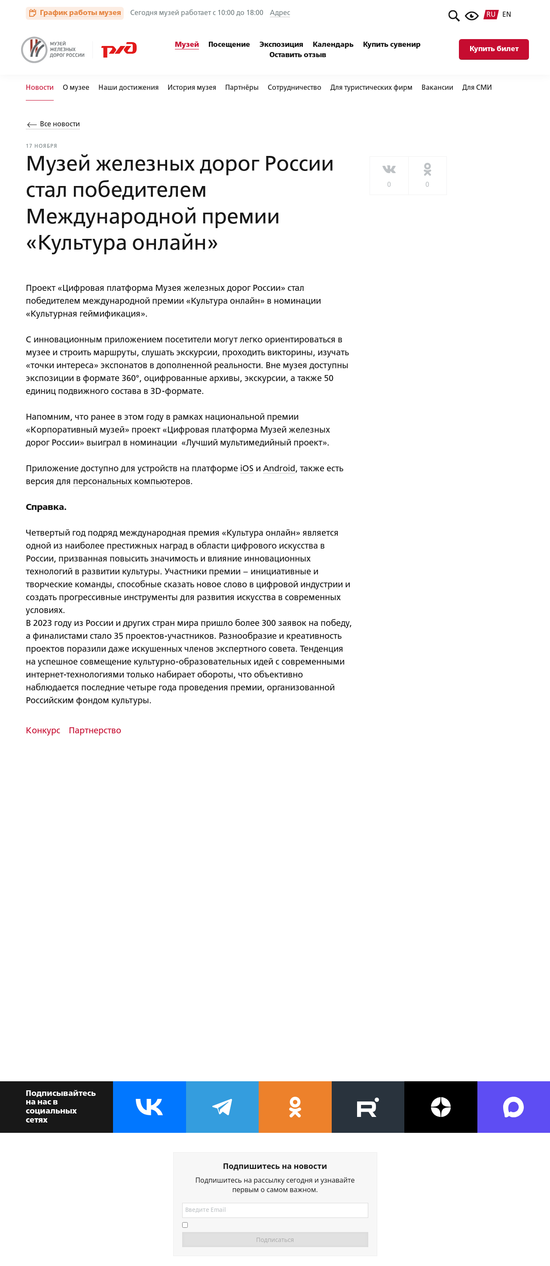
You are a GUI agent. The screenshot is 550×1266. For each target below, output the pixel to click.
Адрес (280, 13)
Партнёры (242, 88)
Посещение (229, 45)
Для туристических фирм (371, 88)
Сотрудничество (294, 88)
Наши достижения (128, 88)
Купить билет (494, 49)
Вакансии (437, 88)
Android (279, 469)
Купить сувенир (392, 45)
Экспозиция (281, 45)
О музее (76, 88)
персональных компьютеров (131, 482)
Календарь (333, 45)
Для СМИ (477, 88)
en (506, 15)
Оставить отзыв (297, 55)
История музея (192, 88)
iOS (247, 469)
